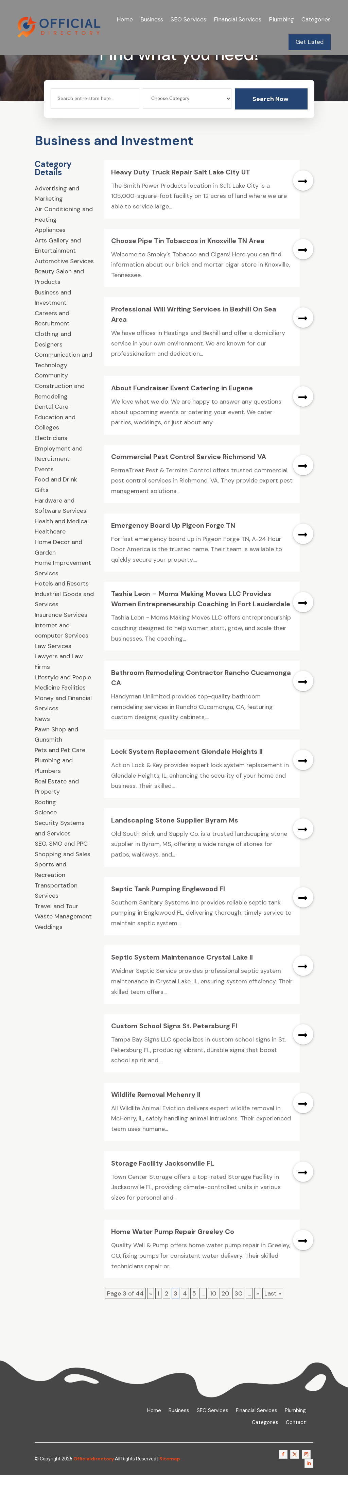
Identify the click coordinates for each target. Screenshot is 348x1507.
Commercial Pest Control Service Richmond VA (188, 488)
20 (225, 1326)
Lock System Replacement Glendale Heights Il (187, 783)
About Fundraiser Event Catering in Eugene (182, 420)
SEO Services (188, 19)
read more (303, 212)
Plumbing (281, 19)
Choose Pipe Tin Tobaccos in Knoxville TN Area (187, 272)
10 (213, 1326)
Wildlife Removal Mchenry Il (156, 1126)
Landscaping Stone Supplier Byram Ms (174, 852)
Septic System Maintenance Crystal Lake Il (182, 989)
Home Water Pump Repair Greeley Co (172, 1263)
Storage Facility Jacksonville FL (162, 1195)
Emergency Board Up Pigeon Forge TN (173, 557)
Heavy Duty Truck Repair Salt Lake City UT (180, 204)
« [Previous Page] (150, 1326)
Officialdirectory (93, 1491)
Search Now (271, 131)
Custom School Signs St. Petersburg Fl (174, 1058)
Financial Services (237, 19)
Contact (296, 1455)
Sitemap (169, 1491)
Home (125, 19)
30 (238, 1326)
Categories (316, 19)
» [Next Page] (257, 1326)
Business (151, 19)
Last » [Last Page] (272, 1326)
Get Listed (310, 42)
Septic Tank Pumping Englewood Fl (168, 920)
